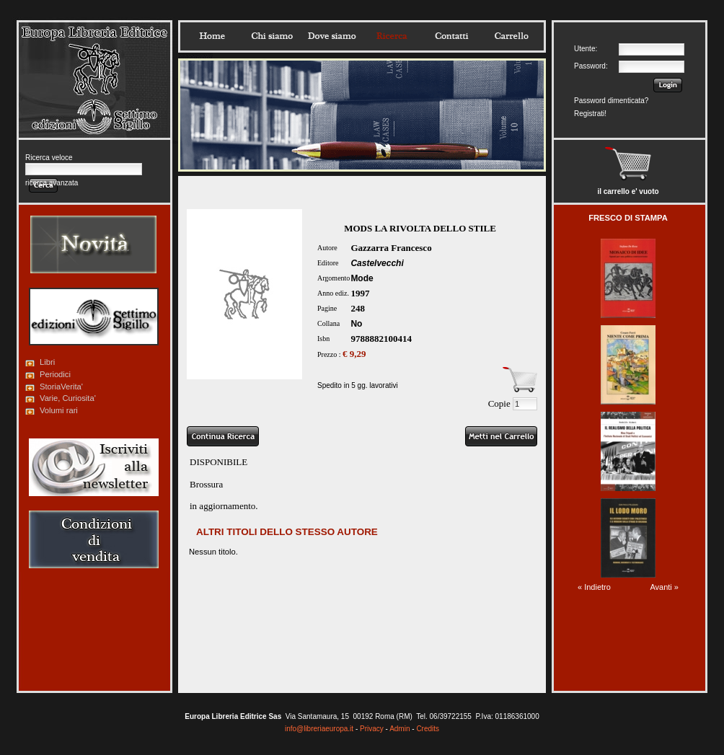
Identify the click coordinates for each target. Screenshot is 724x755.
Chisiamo (271, 36)
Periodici (55, 374)
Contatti (451, 36)
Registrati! (590, 114)
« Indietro (594, 587)
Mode (361, 278)
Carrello (511, 36)
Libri (47, 362)
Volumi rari (59, 410)
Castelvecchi (376, 263)
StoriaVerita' (61, 386)
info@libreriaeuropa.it (319, 729)
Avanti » (664, 587)
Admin (399, 729)
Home (212, 36)
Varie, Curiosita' (68, 398)
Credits (427, 729)
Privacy (372, 729)
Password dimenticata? (611, 101)
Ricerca (391, 36)
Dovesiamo (331, 36)
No (356, 324)
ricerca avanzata (51, 183)
